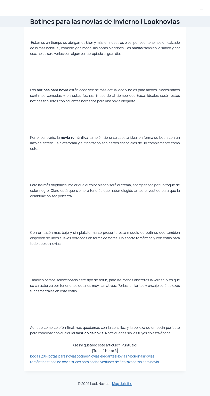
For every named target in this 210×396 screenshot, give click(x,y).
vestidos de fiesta (114, 362)
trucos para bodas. (85, 362)
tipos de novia (59, 362)
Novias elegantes (102, 356)
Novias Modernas (130, 356)
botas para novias (62, 356)
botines (82, 356)
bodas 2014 (39, 356)
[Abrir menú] (201, 8)
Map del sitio (122, 383)
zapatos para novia (144, 362)
